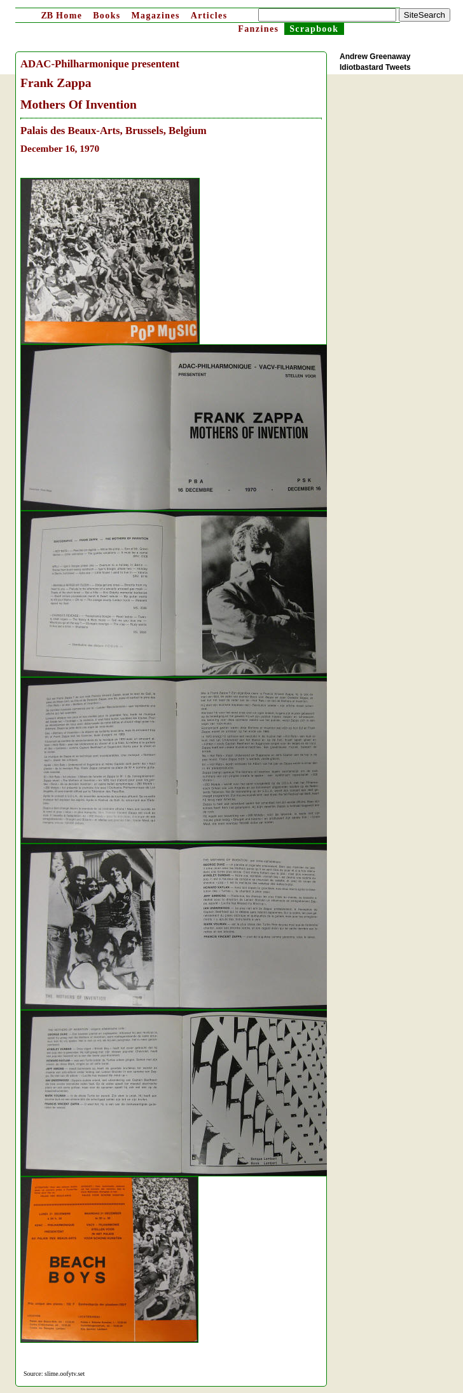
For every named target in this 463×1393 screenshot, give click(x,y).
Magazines (155, 15)
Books (107, 15)
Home (61, 15)
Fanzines (258, 29)
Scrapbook (313, 29)
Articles (209, 15)
